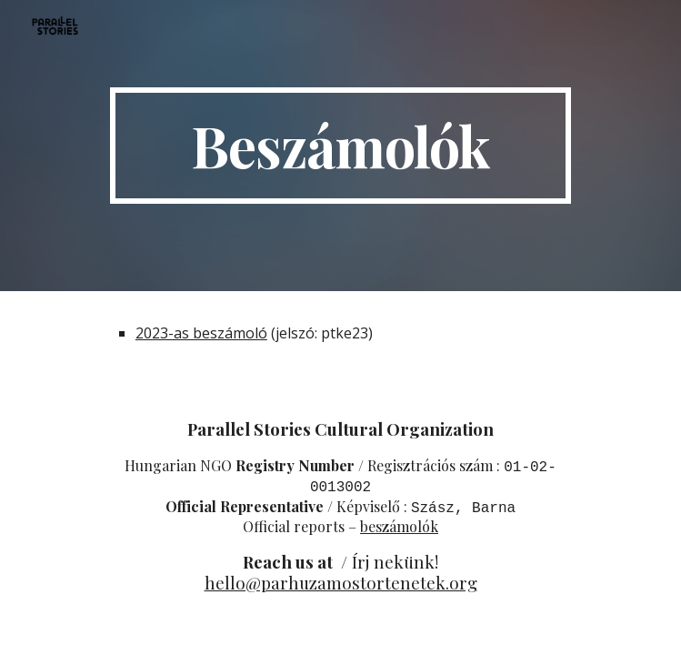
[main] (340, 145)
